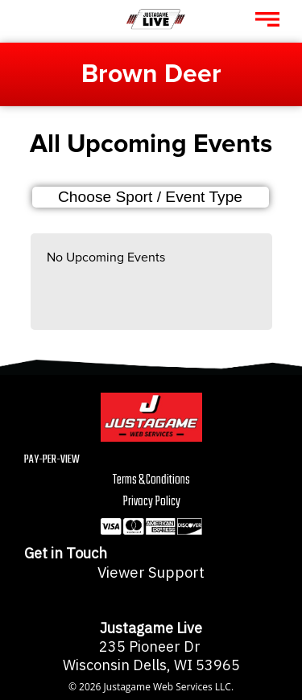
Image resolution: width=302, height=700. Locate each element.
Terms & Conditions (151, 480)
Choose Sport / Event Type (150, 196)
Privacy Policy (151, 502)
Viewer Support (151, 572)
